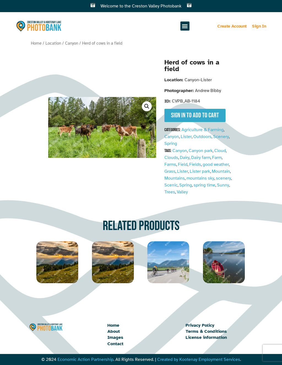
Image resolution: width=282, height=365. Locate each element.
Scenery (221, 136)
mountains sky (200, 178)
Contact (115, 344)
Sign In (259, 26)
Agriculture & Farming (202, 130)
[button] (184, 26)
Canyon (71, 43)
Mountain (221, 171)
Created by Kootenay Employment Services (198, 359)
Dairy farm (200, 157)
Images (115, 337)
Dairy (184, 157)
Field (183, 164)
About (113, 331)
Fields (195, 164)
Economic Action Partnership (85, 359)
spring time (204, 185)
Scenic (171, 185)
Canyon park (201, 150)
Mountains (174, 178)
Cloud (220, 150)
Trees (169, 192)
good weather (216, 164)
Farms (170, 164)
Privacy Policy (200, 325)
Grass (169, 171)
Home (36, 43)
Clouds (171, 157)
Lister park (200, 171)
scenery (223, 178)
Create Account (231, 26)
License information (206, 337)
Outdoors (202, 136)
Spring (170, 143)
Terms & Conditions (206, 331)
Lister (186, 136)
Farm (217, 157)
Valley (182, 192)
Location (53, 43)
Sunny (223, 185)
